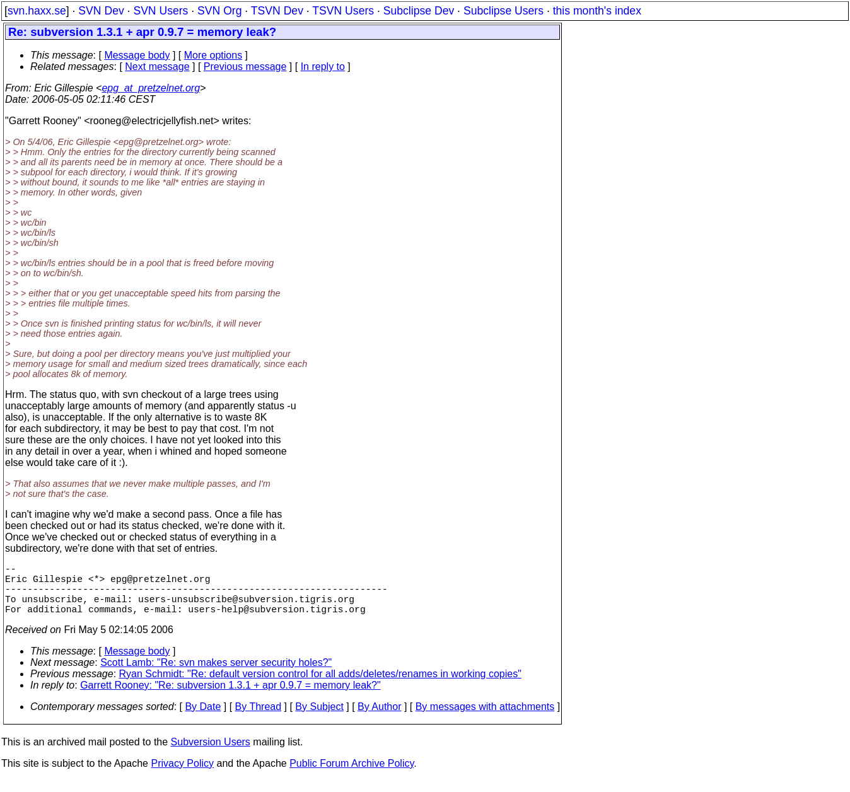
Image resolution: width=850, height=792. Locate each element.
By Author (379, 719)
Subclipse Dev (418, 10)
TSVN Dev (277, 10)
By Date (203, 719)
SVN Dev (101, 10)
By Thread (258, 719)
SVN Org (219, 10)
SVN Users (160, 10)
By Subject (319, 719)
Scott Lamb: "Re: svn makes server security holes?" (216, 675)
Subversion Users (210, 754)
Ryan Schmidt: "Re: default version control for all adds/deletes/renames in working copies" (320, 686)
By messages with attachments (485, 719)
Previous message (245, 66)
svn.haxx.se (37, 10)
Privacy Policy (182, 776)
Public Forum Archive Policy (351, 776)
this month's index (597, 10)
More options (213, 55)
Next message (157, 66)
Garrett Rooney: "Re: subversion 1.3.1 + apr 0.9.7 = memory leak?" (230, 697)
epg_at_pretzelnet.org (151, 88)
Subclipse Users (503, 10)
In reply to (323, 66)
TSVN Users (343, 10)
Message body (137, 55)
